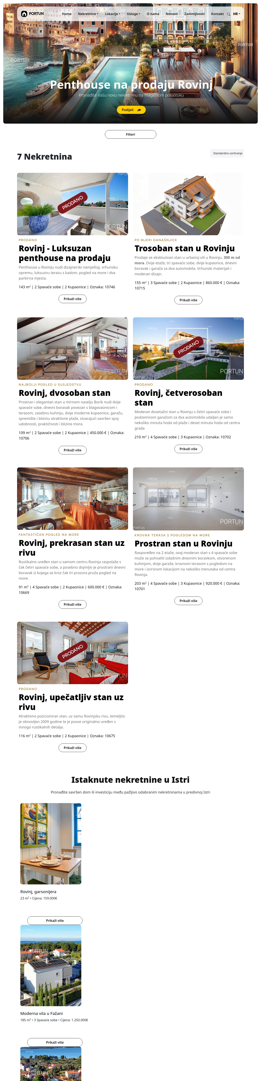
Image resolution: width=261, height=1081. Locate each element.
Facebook (181, 976)
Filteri (130, 134)
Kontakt (217, 14)
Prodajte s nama (106, 976)
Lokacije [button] (111, 14)
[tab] (125, 936)
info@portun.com (30, 1031)
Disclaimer (102, 1005)
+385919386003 (29, 1023)
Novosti (172, 14)
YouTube (180, 981)
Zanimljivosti (194, 14)
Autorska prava (105, 1000)
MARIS (138, 976)
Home (67, 14)
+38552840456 (28, 1018)
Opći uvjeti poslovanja (111, 985)
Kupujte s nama (106, 981)
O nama (153, 14)
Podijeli (131, 110)
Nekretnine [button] (87, 14)
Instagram (181, 971)
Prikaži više (72, 299)
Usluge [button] (132, 14)
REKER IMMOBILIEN (148, 971)
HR (235, 14)
